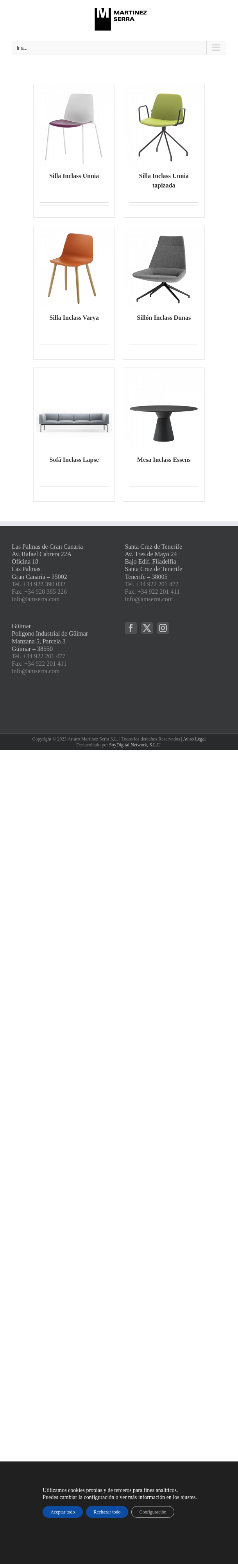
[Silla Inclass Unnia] (74, 125)
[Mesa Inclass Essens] (163, 408)
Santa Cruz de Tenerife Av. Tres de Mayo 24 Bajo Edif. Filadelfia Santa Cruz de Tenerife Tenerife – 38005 (154, 561)
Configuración (152, 1512)
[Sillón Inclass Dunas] (163, 267)
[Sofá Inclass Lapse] (74, 408)
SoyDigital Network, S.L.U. (135, 745)
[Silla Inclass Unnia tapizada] (163, 125)
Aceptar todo (62, 1512)
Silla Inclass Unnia (74, 176)
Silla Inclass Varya (74, 317)
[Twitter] (147, 628)
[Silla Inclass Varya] (74, 267)
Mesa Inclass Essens (164, 459)
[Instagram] (163, 628)
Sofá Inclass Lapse (74, 459)
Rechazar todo (107, 1512)
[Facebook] (131, 628)
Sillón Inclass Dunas (164, 317)
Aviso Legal (194, 739)
